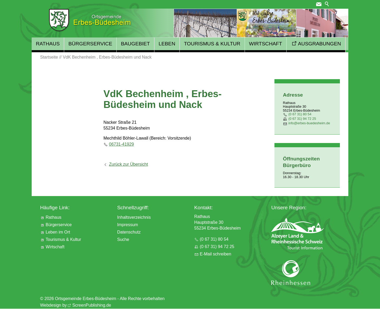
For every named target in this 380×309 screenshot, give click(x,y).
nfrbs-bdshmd (309, 123)
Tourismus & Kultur (212, 43)
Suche (123, 239)
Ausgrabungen (319, 43)
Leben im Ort (58, 232)
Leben (167, 43)
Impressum (127, 224)
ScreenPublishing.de (91, 305)
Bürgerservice (90, 43)
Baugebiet (135, 43)
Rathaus (48, 43)
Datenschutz (129, 232)
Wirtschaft (265, 43)
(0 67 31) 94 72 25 (302, 119)
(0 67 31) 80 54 (299, 114)
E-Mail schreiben (215, 254)
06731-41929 (121, 144)
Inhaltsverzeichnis (134, 217)
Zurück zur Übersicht (128, 164)
